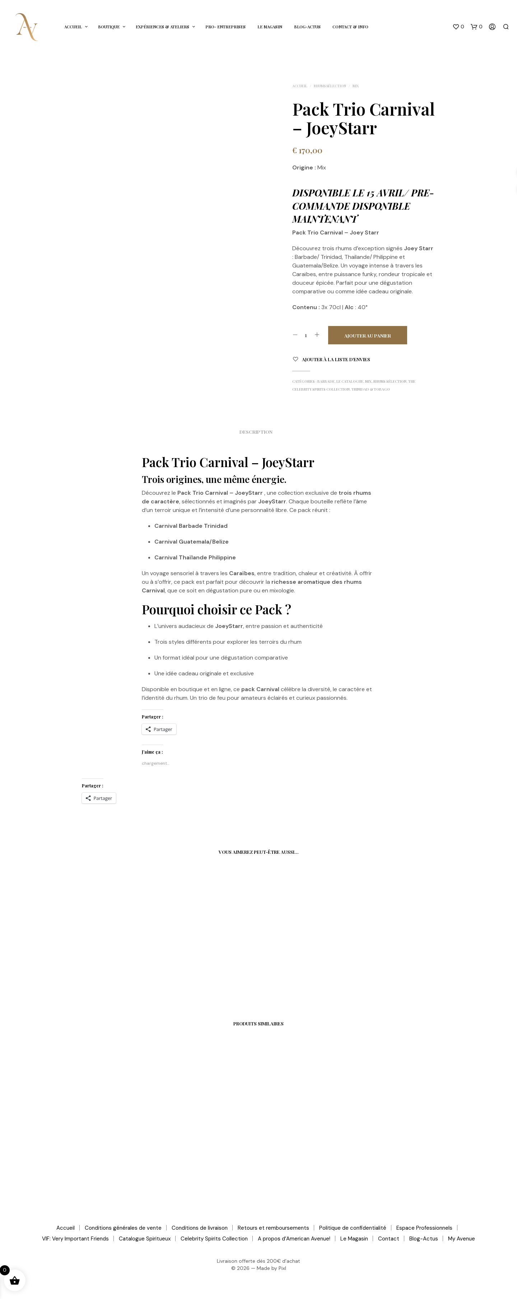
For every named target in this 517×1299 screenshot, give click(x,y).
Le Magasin (269, 26)
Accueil (73, 26)
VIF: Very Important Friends (75, 1238)
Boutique (109, 26)
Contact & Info (350, 26)
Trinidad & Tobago (370, 389)
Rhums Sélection (330, 85)
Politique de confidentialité (352, 1228)
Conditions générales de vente (123, 1228)
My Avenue (461, 1238)
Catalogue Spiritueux (145, 1238)
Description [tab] (256, 432)
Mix (356, 85)
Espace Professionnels (424, 1228)
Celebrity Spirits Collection (214, 1238)
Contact (388, 1238)
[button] (458, 27)
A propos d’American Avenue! (294, 1238)
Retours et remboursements (273, 1228)
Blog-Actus (307, 26)
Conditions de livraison (200, 1228)
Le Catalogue (349, 381)
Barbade (326, 381)
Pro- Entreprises (225, 26)
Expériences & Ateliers (162, 26)
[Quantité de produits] (306, 335)
